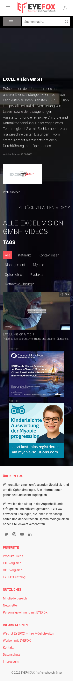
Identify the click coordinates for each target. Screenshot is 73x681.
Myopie (38, 265)
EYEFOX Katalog (14, 577)
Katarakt (24, 255)
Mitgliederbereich (15, 598)
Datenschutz (11, 654)
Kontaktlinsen (49, 255)
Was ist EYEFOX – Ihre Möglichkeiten (28, 633)
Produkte (36, 274)
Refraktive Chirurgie (19, 284)
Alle (7, 255)
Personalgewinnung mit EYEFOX (25, 612)
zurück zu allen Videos (44, 207)
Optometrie (13, 274)
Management (15, 265)
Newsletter (10, 605)
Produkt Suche (13, 556)
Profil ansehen (11, 192)
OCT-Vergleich (12, 570)
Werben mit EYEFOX (17, 640)
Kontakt (8, 647)
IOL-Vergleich (12, 563)
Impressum (11, 661)
